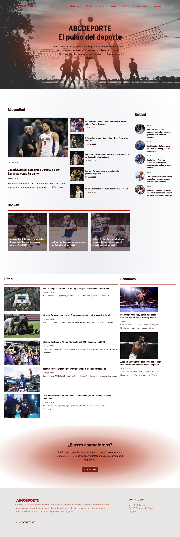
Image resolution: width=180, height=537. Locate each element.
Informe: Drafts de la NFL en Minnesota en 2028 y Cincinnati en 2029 (74, 342)
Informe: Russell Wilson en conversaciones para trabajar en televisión (74, 368)
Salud (124, 6)
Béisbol (89, 6)
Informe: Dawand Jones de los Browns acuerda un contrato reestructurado (77, 315)
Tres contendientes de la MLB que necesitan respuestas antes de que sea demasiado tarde (159, 179)
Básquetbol (75, 6)
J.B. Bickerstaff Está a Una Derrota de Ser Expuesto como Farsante (34, 171)
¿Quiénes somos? (140, 6)
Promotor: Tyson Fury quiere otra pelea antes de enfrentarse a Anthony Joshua (138, 316)
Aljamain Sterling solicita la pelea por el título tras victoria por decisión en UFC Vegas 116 (140, 363)
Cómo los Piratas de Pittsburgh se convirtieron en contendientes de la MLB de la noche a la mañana (159, 192)
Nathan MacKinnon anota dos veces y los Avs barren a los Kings (69, 243)
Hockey (113, 6)
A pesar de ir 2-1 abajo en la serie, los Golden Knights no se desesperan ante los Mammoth (27, 242)
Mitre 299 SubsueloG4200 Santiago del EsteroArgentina (141, 508)
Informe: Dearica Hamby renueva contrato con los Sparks (106, 189)
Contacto (158, 6)
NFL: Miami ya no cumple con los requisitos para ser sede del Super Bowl (76, 288)
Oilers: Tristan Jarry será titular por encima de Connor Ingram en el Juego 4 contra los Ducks (109, 242)
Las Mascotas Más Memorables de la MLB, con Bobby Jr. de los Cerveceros (158, 148)
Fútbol (101, 6)
